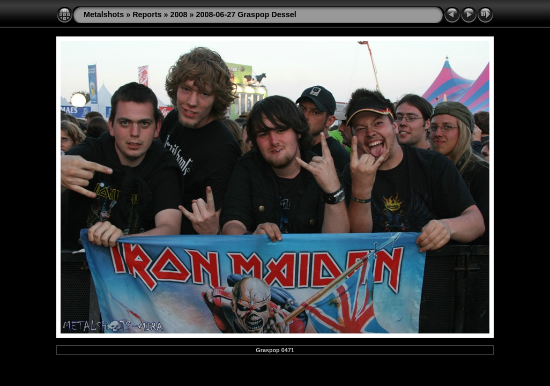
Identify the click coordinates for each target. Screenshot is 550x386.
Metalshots (104, 14)
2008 (179, 14)
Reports (146, 14)
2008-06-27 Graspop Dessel (246, 14)
